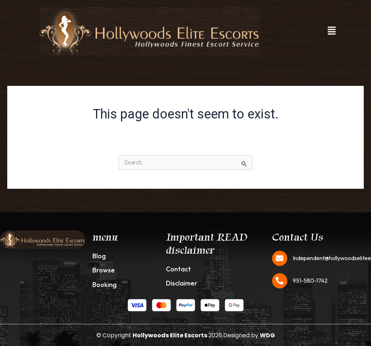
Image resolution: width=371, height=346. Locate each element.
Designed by (249, 335)
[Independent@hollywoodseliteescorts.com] (279, 258)
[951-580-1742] (279, 280)
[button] (331, 31)
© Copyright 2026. (159, 335)
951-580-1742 (310, 280)
